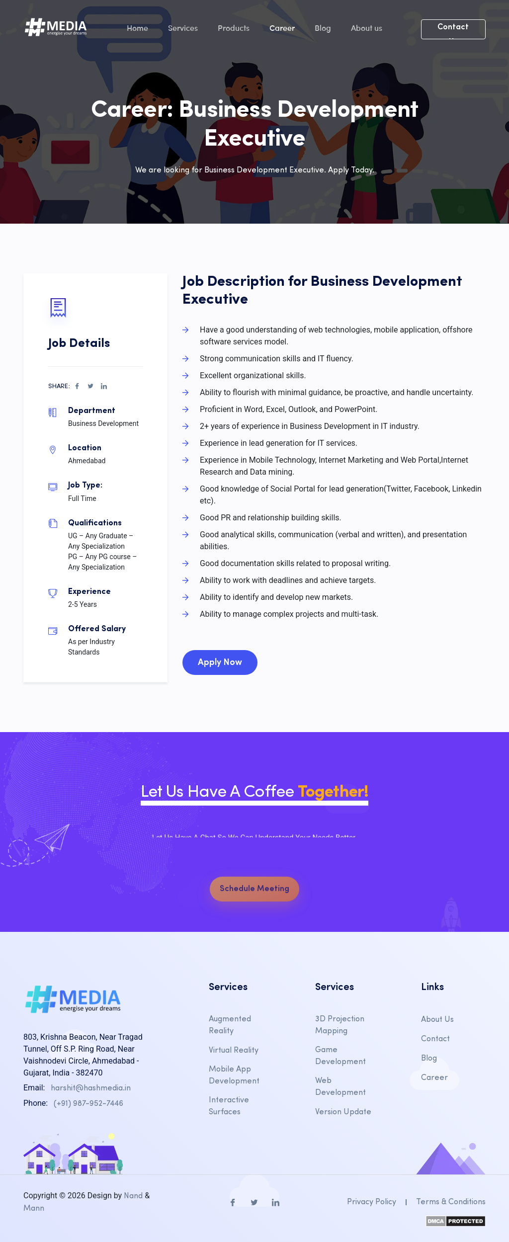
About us (366, 27)
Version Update (343, 1112)
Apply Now (220, 662)
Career (282, 27)
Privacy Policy (371, 1202)
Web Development (340, 1087)
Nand (133, 1196)
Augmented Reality (230, 1025)
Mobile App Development (234, 1075)
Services (183, 27)
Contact (435, 1039)
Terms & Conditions (451, 1202)
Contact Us (453, 31)
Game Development (340, 1056)
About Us (437, 1020)
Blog (323, 27)
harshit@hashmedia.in (91, 1088)
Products (234, 27)
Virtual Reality (233, 1051)
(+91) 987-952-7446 (88, 1104)
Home (137, 27)
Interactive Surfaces (229, 1106)
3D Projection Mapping (339, 1025)
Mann (33, 1209)
